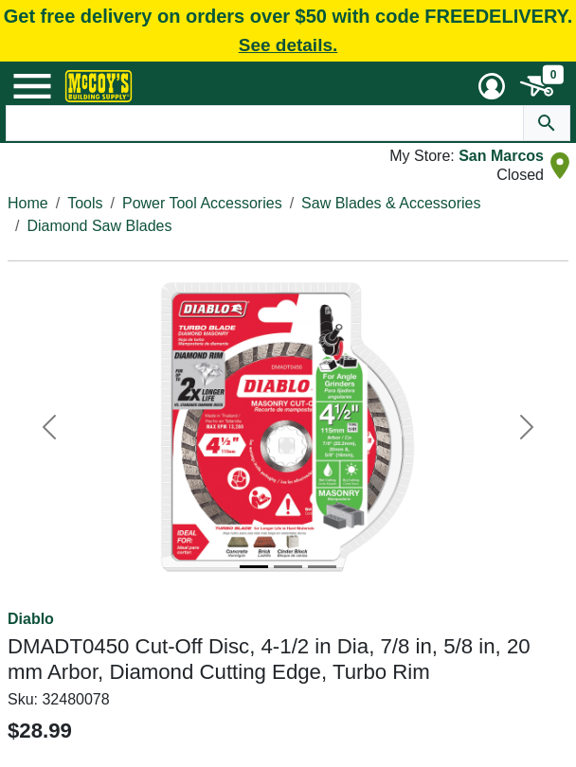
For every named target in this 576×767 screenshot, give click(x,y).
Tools (84, 203)
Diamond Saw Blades (99, 226)
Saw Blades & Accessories (390, 203)
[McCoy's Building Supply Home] (98, 86)
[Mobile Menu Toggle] (32, 86)
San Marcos (501, 156)
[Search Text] (265, 123)
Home (28, 203)
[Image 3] (322, 567)
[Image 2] (288, 567)
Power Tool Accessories (202, 203)
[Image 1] (254, 567)
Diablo (31, 619)
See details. (288, 45)
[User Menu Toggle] (491, 86)
